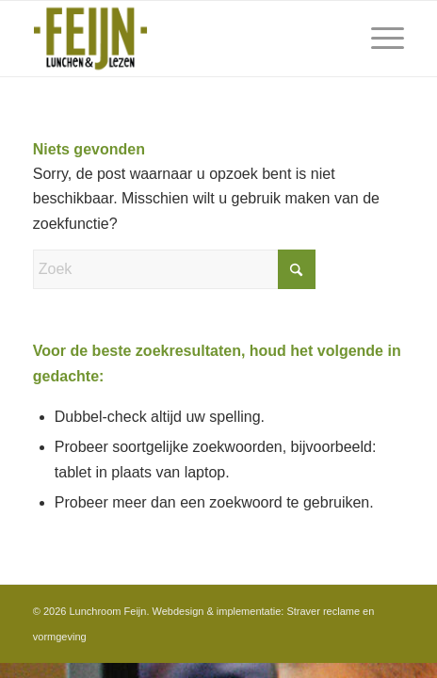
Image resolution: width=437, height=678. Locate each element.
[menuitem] (378, 38)
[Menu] (378, 38)
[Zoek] (174, 269)
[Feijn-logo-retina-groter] (182, 38)
